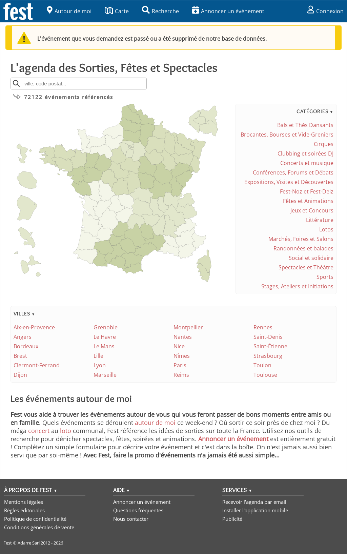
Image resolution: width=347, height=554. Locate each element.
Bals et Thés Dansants (305, 125)
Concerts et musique (306, 163)
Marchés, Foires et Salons (300, 239)
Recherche (160, 11)
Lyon (100, 365)
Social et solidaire (311, 258)
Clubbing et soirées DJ (305, 153)
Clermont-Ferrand (37, 365)
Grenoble (106, 327)
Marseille (105, 374)
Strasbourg (267, 356)
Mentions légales (23, 501)
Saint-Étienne (270, 346)
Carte (117, 11)
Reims (181, 374)
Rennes (262, 327)
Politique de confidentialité (35, 518)
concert (38, 431)
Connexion (325, 11)
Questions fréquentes (138, 510)
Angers (23, 337)
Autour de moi (69, 11)
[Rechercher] (16, 83)
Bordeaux (26, 346)
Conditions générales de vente (39, 527)
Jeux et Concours (311, 210)
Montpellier (188, 327)
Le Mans (104, 346)
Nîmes (182, 356)
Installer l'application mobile (255, 510)
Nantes (183, 337)
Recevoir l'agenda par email (254, 501)
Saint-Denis (268, 337)
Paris (180, 365)
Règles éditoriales (24, 510)
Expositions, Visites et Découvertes (288, 182)
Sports (325, 277)
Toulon (262, 365)
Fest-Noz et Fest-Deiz (306, 191)
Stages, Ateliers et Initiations (297, 286)
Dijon (20, 374)
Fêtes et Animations (308, 201)
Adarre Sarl (29, 543)
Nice (179, 346)
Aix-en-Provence (34, 327)
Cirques (323, 144)
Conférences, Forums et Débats (293, 172)
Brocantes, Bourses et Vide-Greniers (287, 134)
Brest (20, 356)
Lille (98, 356)
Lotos (326, 229)
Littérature (319, 220)
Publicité (232, 518)
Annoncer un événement (228, 11)
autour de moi (155, 422)
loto (65, 431)
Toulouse (265, 374)
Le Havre (105, 337)
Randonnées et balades (303, 248)
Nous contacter (130, 518)
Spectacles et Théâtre (306, 267)
